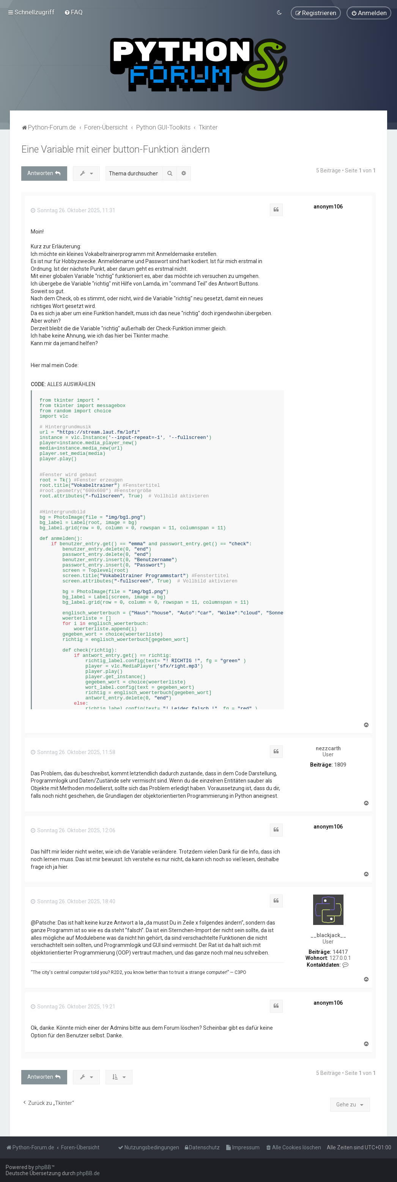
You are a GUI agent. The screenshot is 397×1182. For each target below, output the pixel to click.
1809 (340, 764)
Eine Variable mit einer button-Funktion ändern (115, 148)
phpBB (43, 1167)
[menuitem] (73, 12)
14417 (340, 951)
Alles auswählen (71, 384)
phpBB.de (88, 1173)
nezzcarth (328, 748)
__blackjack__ (328, 934)
